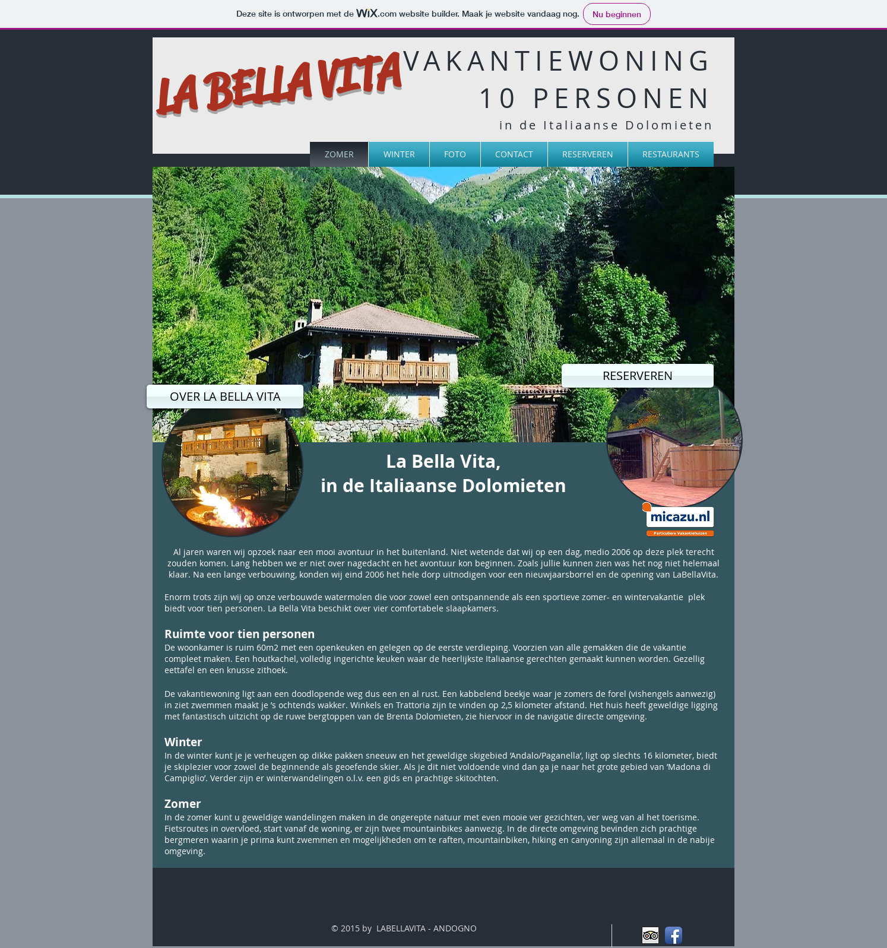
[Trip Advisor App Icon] (650, 935)
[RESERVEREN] (638, 376)
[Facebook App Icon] (673, 935)
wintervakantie (654, 597)
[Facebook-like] (184, 131)
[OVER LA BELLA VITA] (225, 396)
